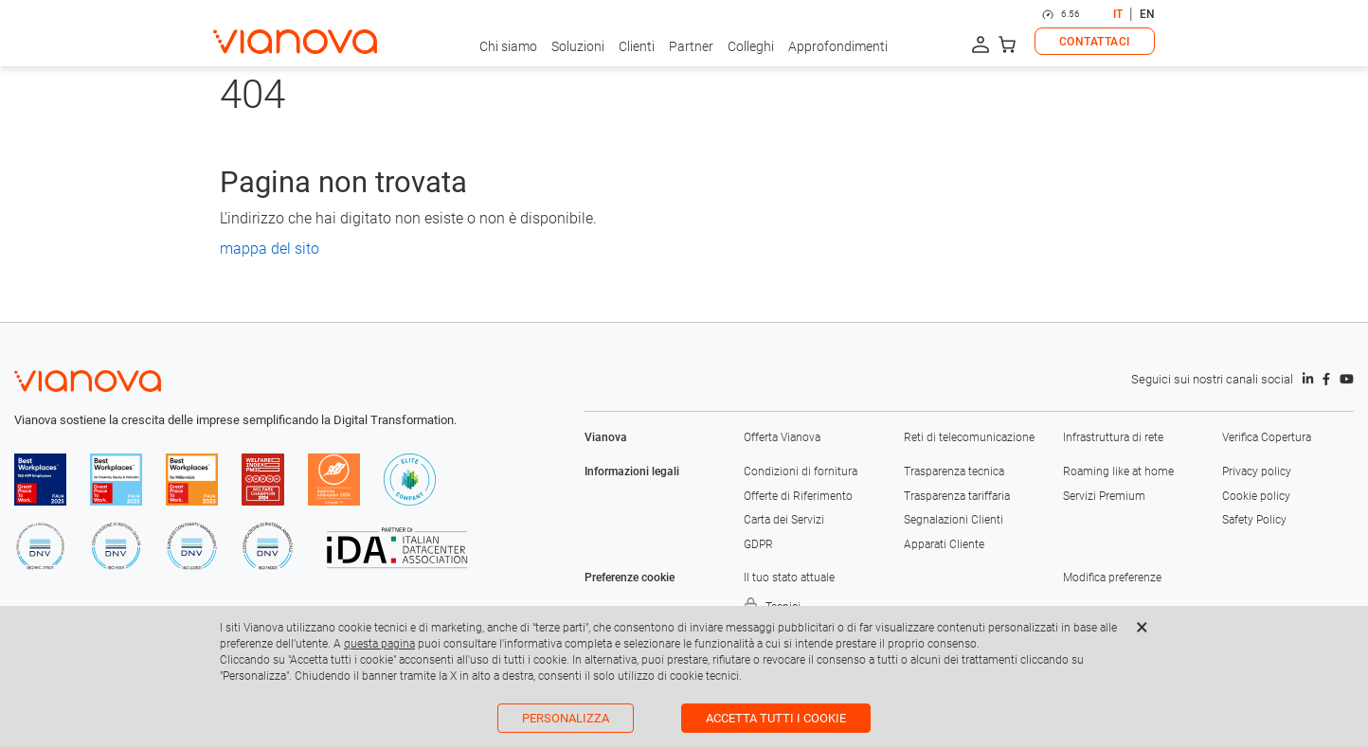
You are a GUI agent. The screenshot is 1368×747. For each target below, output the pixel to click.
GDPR (758, 544)
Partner (691, 46)
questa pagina (379, 643)
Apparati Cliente (944, 544)
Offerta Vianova (782, 437)
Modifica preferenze (1112, 577)
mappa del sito (269, 249)
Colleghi (751, 46)
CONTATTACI (1094, 41)
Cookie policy (1256, 496)
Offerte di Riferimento (798, 496)
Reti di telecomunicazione (969, 437)
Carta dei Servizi (784, 519)
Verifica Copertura (1266, 437)
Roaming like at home (1118, 471)
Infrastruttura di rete (1113, 437)
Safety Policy (1254, 519)
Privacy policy (1256, 471)
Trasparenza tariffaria (957, 496)
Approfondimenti (838, 46)
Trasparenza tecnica (954, 471)
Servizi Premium (1104, 496)
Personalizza (565, 718)
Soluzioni (577, 46)
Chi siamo (508, 46)
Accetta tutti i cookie (776, 718)
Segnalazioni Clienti (953, 519)
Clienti (637, 46)
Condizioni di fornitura (800, 471)
